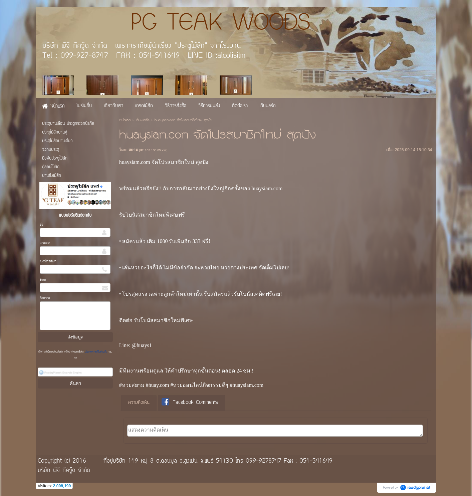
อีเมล (43, 279)
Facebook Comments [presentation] (190, 402)
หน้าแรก (125, 120)
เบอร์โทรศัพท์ (48, 261)
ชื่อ (41, 224)
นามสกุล (45, 243)
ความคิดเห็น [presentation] (139, 402)
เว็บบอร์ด (142, 120)
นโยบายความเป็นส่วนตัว (95, 352)
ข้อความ (45, 298)
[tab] (139, 403)
